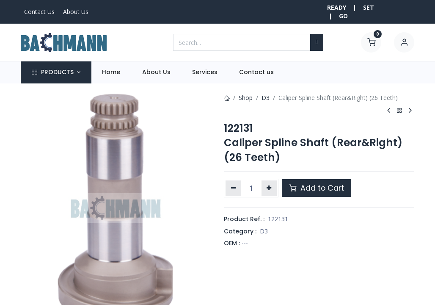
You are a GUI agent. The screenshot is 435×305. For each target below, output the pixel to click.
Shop (246, 98)
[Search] (316, 42)
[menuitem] (111, 72)
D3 (266, 98)
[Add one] (269, 188)
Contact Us (39, 12)
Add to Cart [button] (316, 188)
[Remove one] (233, 188)
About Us (75, 12)
